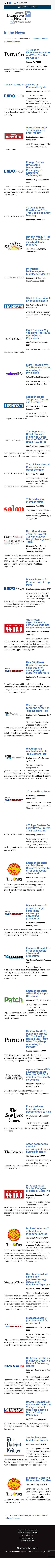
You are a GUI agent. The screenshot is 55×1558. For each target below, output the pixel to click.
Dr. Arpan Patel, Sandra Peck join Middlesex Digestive (38, 1188)
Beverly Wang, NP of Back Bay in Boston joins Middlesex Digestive (38, 240)
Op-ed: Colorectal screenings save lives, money (36, 130)
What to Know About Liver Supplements (38, 299)
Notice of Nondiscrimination (27, 1530)
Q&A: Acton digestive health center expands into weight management (38, 623)
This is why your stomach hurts (35, 500)
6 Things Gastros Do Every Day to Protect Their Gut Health (38, 828)
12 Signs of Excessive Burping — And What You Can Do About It (38, 53)
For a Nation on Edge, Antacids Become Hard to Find (38, 1109)
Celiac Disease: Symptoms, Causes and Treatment (37, 399)
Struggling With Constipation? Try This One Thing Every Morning (38, 211)
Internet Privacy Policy (27, 1538)
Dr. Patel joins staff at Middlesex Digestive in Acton (37, 1231)
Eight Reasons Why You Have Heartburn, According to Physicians (38, 334)
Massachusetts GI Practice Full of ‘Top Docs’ (38, 582)
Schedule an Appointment (27, 7)
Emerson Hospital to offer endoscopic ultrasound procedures (38, 952)
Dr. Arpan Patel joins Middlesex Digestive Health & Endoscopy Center (38, 1362)
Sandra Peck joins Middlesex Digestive (38, 1439)
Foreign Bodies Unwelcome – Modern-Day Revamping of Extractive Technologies (35, 169)
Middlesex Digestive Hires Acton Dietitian (38, 1479)
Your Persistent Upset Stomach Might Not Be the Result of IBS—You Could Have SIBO (37, 437)
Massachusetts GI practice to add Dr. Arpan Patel (37, 1320)
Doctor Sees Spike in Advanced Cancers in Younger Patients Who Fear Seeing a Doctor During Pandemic (38, 1408)
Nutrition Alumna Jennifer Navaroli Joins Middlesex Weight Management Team (38, 536)
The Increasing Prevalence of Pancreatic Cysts (25, 86)
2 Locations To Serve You (27, 1548)
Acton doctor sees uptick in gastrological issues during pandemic (38, 1147)
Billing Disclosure (27, 1541)
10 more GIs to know (38, 791)
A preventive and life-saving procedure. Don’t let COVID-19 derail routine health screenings (38, 1074)
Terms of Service (27, 1535)
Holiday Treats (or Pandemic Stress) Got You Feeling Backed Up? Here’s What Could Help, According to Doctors (37, 1039)
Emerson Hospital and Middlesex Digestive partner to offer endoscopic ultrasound (38, 868)
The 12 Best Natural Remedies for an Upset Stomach (38, 467)
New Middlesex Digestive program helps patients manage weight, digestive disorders (37, 667)
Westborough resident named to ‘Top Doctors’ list (37, 708)
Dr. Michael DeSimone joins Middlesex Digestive (38, 271)
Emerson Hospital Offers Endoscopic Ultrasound (37, 993)
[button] (5, 3)
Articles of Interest (40, 39)
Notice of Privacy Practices (27, 1532)
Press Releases (13, 41)
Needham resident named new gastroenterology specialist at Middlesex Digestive (38, 1279)
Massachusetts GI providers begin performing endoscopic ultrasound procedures (36, 912)
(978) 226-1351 (20, 3)
